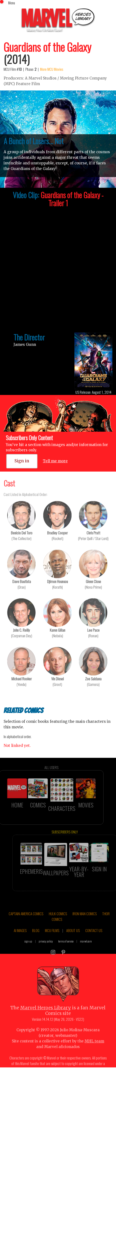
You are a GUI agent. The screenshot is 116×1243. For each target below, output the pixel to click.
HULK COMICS (58, 922)
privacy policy (46, 950)
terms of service (65, 950)
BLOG (35, 939)
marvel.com (86, 950)
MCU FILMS (52, 939)
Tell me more (55, 461)
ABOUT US (73, 939)
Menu (11, 2)
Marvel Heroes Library (45, 1017)
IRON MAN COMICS (84, 922)
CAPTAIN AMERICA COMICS (26, 922)
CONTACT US (93, 939)
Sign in (21, 461)
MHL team (94, 1050)
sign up (28, 950)
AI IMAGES (20, 939)
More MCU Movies (51, 69)
